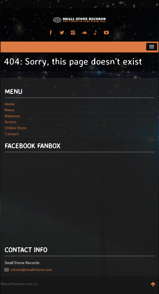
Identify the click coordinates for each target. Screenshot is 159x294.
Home (10, 104)
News (9, 110)
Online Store (15, 127)
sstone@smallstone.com (31, 269)
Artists (11, 121)
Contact (12, 133)
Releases (12, 115)
